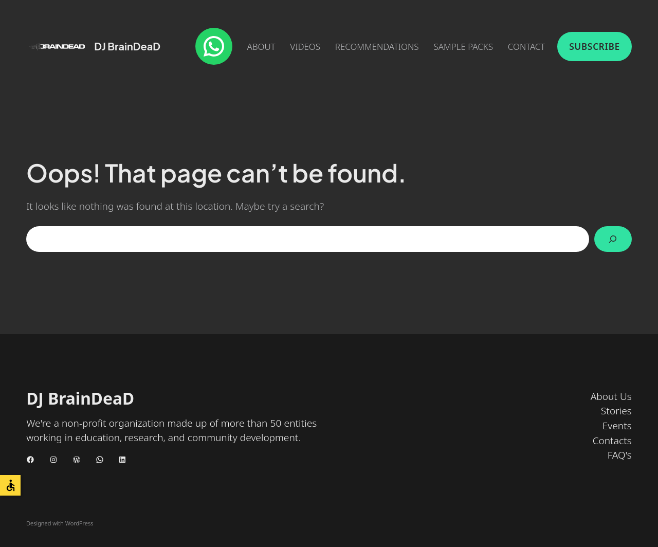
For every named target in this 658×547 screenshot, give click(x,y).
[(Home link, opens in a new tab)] (57, 46)
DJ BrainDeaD (127, 46)
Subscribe (594, 46)
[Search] (613, 239)
